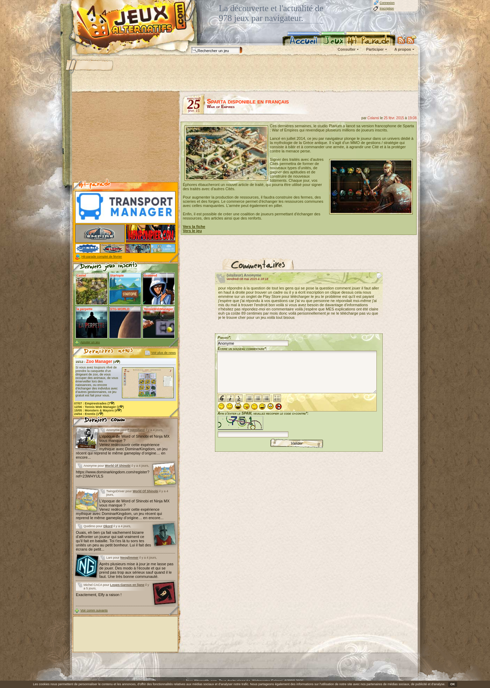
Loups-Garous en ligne (127, 585)
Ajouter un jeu (90, 342)
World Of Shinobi (117, 465)
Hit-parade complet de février (101, 256)
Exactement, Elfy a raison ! (99, 595)
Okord (108, 526)
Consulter (346, 49)
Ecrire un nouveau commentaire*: (242, 349)
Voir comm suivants (94, 610)
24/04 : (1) (88, 414)
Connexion (387, 3)
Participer (375, 49)
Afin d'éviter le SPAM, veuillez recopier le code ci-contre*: (263, 424)
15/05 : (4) (98, 410)
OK (452, 684)
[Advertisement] (244, 73)
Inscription (387, 8)
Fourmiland (136, 430)
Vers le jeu (192, 231)
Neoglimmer (129, 557)
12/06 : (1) (99, 407)
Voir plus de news (163, 352)
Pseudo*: (224, 337)
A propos (402, 49)
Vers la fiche (194, 226)
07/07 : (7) (94, 403)
